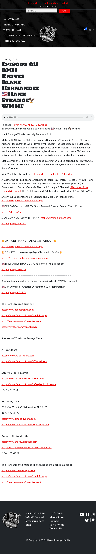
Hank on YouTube (35, 513)
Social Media (57, 524)
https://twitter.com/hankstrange (20, 326)
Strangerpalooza (13, 24)
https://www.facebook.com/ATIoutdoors (24, 361)
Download (41, 124)
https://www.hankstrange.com (18, 470)
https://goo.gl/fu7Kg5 (14, 269)
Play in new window (23, 124)
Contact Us (56, 528)
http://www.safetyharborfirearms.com (23, 378)
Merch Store (57, 517)
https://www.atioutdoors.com (18, 355)
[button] (91, 30)
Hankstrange (10, 19)
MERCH (31, 35)
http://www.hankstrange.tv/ (56, 217)
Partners (8, 40)
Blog (22, 35)
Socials (20, 40)
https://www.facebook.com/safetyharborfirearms (29, 384)
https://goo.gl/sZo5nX (14, 292)
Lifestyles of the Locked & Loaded (53, 173)
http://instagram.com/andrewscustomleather (27, 447)
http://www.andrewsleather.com (19, 441)
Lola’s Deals (9, 35)
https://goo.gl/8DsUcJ (14, 223)
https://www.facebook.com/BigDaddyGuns (25, 424)
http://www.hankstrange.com (18, 309)
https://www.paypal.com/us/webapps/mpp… (26, 257)
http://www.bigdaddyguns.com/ (19, 418)
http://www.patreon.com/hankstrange (22, 200)
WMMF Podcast (11, 30)
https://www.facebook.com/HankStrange (24, 315)
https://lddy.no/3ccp (13, 211)
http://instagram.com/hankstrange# (21, 321)
